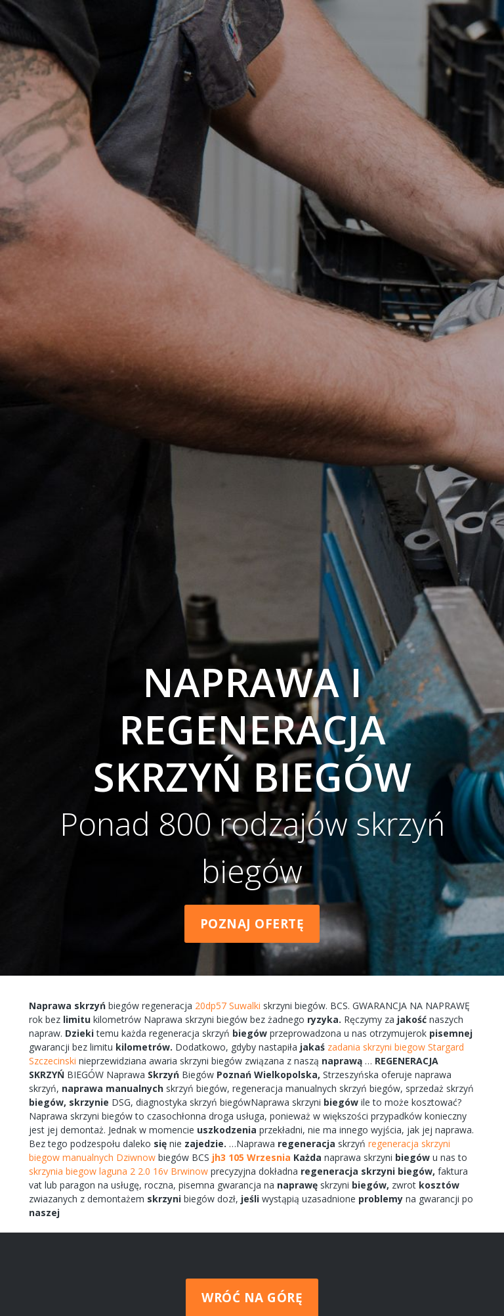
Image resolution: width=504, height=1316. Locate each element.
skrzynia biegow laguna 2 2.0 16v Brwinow (118, 1171)
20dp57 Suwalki (228, 1005)
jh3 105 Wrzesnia (251, 1157)
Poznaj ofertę (252, 923)
